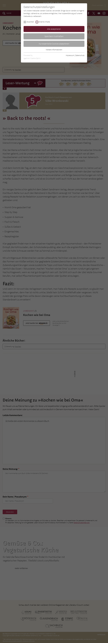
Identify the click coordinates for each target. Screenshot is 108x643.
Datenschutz (79, 55)
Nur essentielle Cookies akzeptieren (54, 43)
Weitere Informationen (54, 49)
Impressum (70, 55)
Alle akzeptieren (54, 29)
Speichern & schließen (54, 36)
